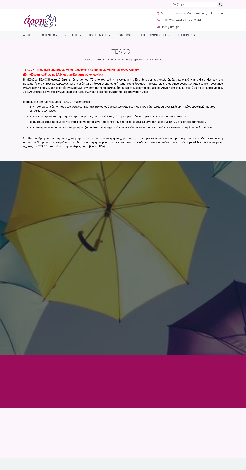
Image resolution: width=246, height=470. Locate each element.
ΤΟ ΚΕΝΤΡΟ (47, 35)
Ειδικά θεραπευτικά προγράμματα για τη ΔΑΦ (129, 59)
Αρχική (88, 59)
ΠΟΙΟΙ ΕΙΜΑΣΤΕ (98, 35)
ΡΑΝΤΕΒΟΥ (125, 35)
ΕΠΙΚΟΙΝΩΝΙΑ (186, 35)
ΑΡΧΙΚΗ (28, 35)
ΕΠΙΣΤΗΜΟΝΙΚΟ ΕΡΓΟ (154, 35)
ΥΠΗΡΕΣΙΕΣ (72, 35)
